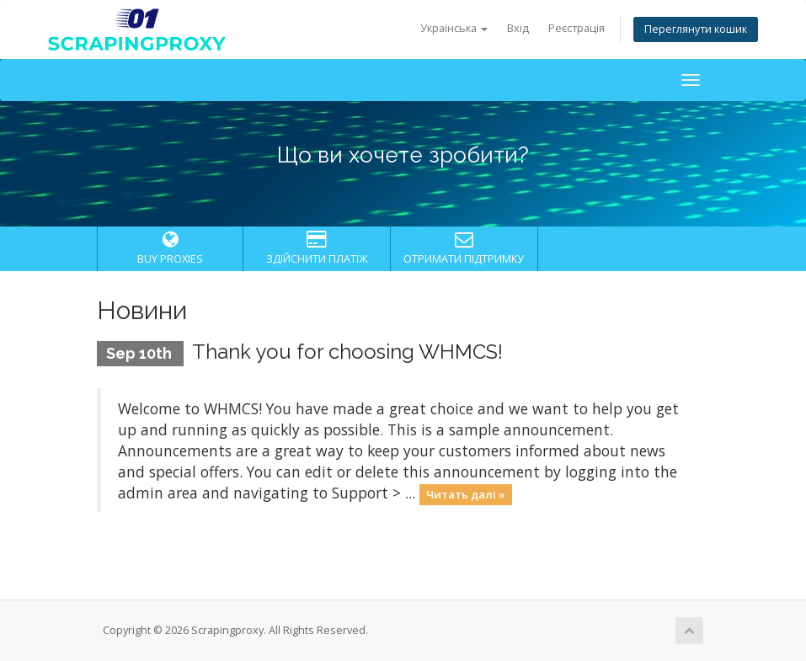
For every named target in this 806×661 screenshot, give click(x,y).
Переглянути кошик (695, 29)
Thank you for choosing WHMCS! (347, 351)
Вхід (518, 28)
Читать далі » (465, 494)
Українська (454, 28)
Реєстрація (576, 28)
